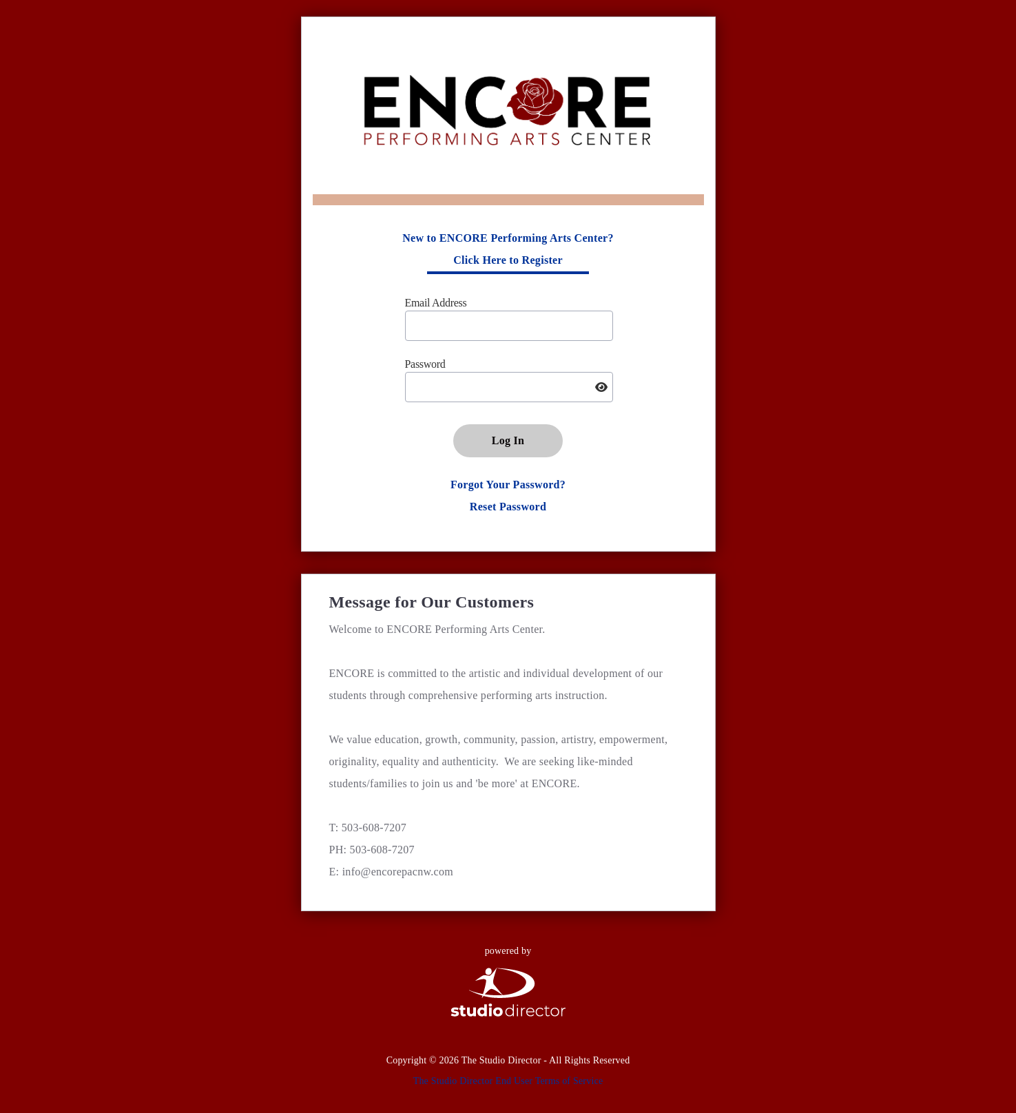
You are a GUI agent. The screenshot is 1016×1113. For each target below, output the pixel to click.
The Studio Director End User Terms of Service (508, 1081)
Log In (508, 440)
